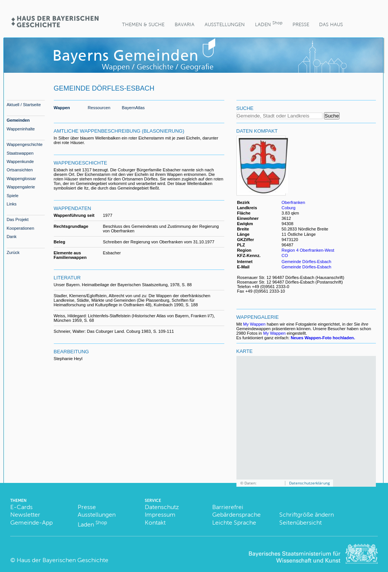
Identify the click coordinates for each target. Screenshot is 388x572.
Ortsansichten (20, 170)
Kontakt (155, 522)
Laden (268, 23)
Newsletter (25, 514)
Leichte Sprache (234, 522)
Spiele (13, 195)
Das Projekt (18, 219)
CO (285, 255)
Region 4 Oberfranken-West (308, 250)
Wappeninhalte (21, 129)
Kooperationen (20, 228)
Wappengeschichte (25, 144)
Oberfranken (293, 202)
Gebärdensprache (236, 514)
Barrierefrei (227, 507)
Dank (12, 236)
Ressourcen (99, 107)
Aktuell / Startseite (24, 104)
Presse (301, 24)
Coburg (289, 207)
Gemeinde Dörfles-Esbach (306, 261)
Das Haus (331, 24)
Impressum (160, 514)
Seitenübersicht (300, 522)
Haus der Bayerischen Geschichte (62, 560)
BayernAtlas (133, 107)
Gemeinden (18, 120)
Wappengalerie (21, 187)
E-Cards (21, 507)
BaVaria (184, 24)
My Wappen (254, 324)
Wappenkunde (20, 161)
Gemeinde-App (31, 522)
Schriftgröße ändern (306, 514)
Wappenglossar (21, 178)
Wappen (62, 107)
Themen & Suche (143, 24)
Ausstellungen (225, 24)
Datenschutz (162, 507)
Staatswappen (20, 153)
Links (12, 204)
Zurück (13, 252)
